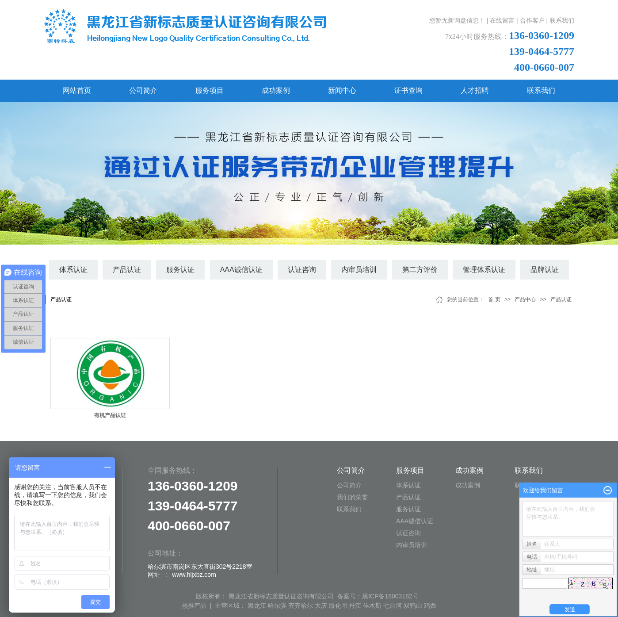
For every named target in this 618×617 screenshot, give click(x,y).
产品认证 (127, 269)
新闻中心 (342, 90)
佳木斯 (372, 605)
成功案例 (276, 90)
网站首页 (77, 90)
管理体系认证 (484, 269)
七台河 (392, 605)
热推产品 (194, 605)
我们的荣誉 (352, 497)
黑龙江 (257, 605)
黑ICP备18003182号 (390, 596)
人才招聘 (475, 90)
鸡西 (430, 605)
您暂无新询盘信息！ (457, 20)
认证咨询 (302, 269)
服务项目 (209, 90)
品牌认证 (544, 269)
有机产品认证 (110, 415)
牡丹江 (352, 605)
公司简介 (143, 90)
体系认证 (73, 269)
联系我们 (561, 20)
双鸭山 (413, 605)
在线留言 (502, 20)
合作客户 (532, 20)
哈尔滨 (277, 605)
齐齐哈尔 (300, 605)
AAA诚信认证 (241, 269)
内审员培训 (359, 269)
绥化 (335, 605)
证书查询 (408, 90)
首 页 (494, 299)
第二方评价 (420, 269)
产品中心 (525, 299)
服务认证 (180, 269)
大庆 (321, 605)
